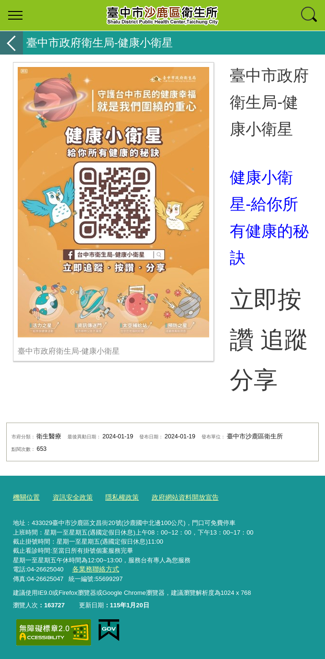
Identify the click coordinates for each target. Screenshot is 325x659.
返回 (11, 43)
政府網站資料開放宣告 (176, 497)
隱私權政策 (116, 497)
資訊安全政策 (69, 497)
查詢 (309, 15)
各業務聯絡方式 (93, 568)
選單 (15, 15)
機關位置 (25, 497)
